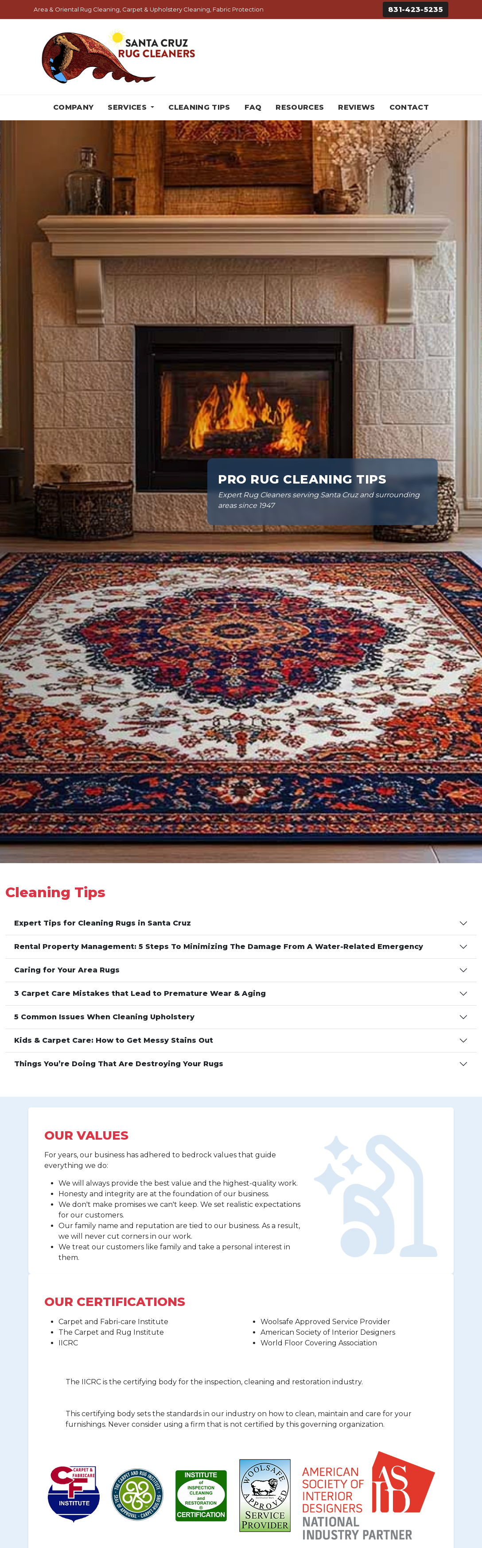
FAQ (253, 107)
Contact (409, 107)
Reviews (356, 107)
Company (73, 107)
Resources (300, 107)
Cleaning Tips (199, 107)
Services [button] (128, 107)
